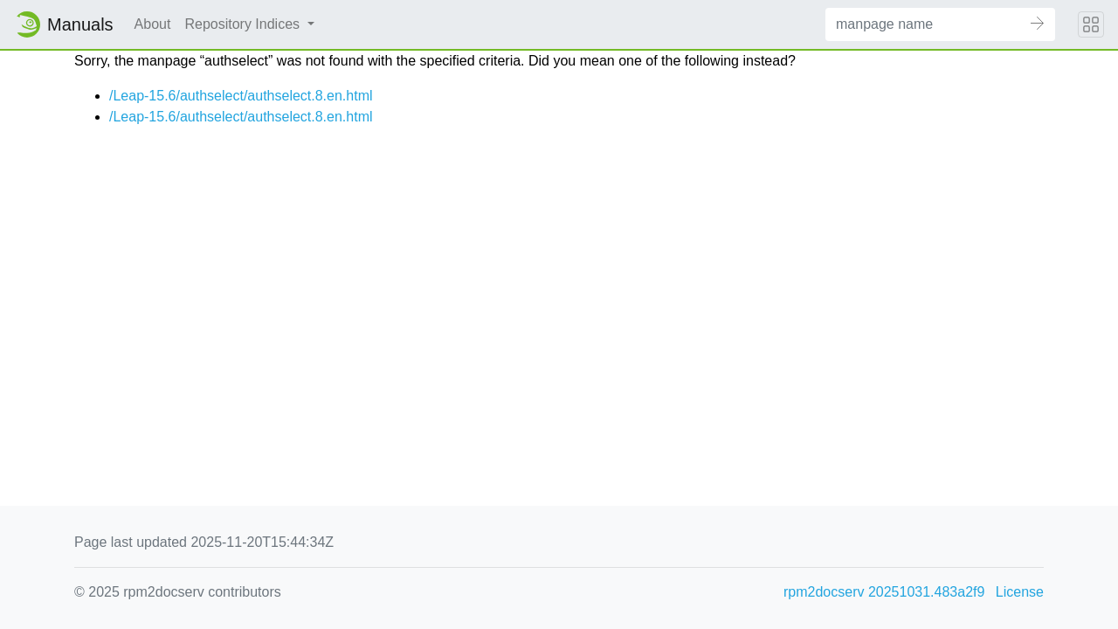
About (153, 24)
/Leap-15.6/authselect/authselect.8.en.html (241, 95)
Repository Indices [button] (243, 24)
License (1020, 591)
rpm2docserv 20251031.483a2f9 (883, 591)
